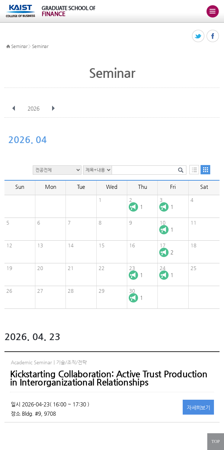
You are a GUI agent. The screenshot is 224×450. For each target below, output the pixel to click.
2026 (34, 108)
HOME (8, 46)
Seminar (19, 46)
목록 (194, 169)
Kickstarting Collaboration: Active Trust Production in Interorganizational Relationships (108, 378)
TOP (215, 441)
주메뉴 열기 (212, 11)
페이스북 (213, 36)
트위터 (198, 36)
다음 (53, 108)
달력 (205, 169)
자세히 (198, 408)
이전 (13, 108)
